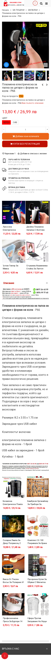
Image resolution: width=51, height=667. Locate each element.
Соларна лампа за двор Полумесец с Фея (12, 543)
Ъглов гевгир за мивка (10, 267)
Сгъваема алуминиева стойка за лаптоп (36, 267)
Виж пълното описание (33, 103)
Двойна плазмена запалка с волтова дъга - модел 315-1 (35, 230)
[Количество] (25, 129)
